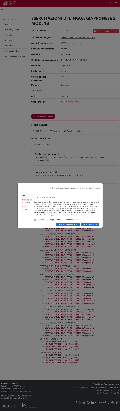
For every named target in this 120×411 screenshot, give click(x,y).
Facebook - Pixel (72, 220)
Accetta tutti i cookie (90, 224)
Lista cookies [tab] (25, 208)
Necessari (40, 220)
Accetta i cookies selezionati (68, 224)
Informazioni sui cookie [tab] (27, 201)
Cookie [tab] (24, 196)
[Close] (100, 185)
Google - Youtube (55, 220)
